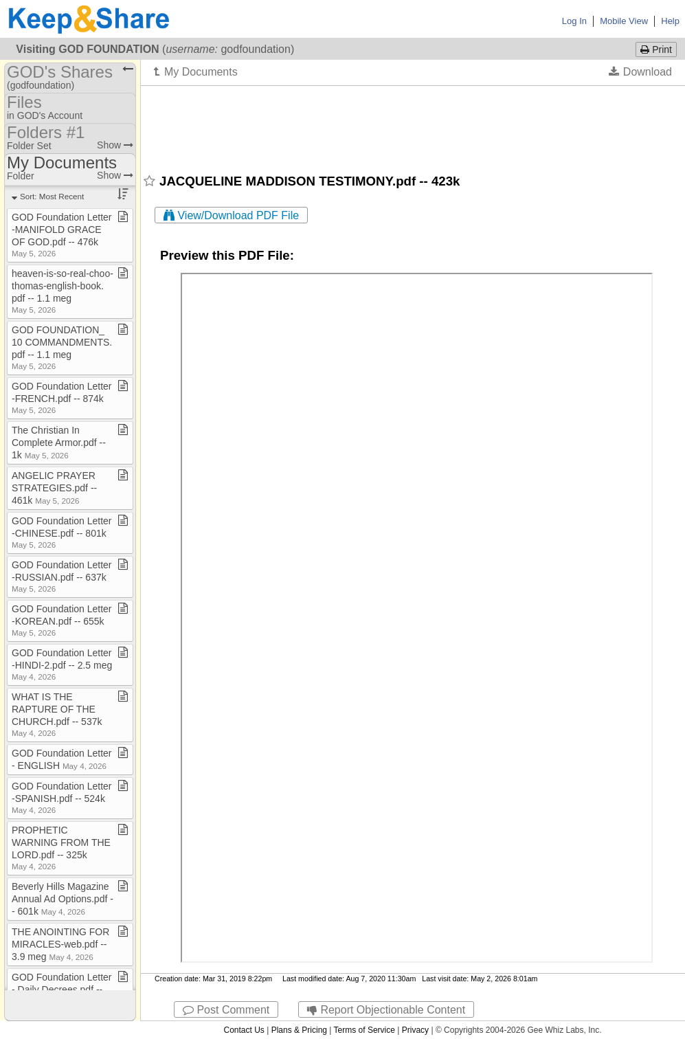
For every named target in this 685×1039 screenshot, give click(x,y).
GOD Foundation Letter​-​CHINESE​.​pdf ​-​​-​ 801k (62, 532)
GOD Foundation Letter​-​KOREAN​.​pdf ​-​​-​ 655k (62, 620)
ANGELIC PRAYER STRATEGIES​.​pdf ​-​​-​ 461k (54, 488)
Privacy (415, 1030)
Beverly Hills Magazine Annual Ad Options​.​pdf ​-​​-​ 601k (62, 899)
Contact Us (243, 1030)
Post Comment (226, 1010)
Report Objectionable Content (386, 1010)
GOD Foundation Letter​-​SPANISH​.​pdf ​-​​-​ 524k (62, 797)
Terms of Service (364, 1030)
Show (115, 144)
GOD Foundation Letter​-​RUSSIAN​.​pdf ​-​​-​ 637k (62, 576)
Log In (574, 21)
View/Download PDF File (231, 215)
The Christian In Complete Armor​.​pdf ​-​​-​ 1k (59, 442)
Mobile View (624, 21)
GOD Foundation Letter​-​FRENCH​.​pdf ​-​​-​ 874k (62, 397)
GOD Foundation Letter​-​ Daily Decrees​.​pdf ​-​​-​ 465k (62, 989)
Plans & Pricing (299, 1030)
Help (670, 21)
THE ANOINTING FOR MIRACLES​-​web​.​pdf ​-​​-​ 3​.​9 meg (60, 944)
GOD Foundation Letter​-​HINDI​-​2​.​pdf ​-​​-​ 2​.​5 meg (62, 664)
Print (656, 49)
